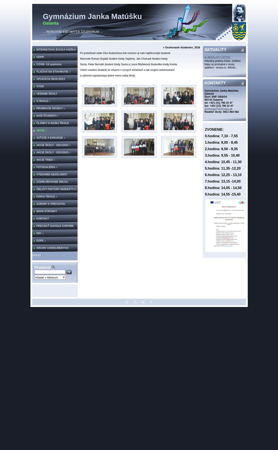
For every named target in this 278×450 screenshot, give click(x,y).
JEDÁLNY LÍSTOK (217, 57)
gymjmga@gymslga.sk (219, 108)
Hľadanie (42, 267)
